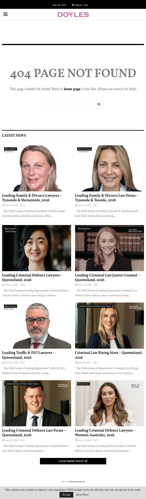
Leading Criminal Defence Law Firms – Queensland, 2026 (34, 433)
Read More (82, 494)
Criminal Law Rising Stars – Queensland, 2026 (109, 355)
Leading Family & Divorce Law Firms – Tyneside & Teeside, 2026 (106, 198)
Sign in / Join (80, 5)
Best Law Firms (84, 149)
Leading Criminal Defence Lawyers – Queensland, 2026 (32, 278)
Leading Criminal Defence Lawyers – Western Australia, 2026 (105, 433)
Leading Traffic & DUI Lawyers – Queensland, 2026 (28, 355)
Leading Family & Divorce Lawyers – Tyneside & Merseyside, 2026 (32, 198)
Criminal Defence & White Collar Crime (94, 306)
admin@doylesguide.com (77, 481)
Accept (66, 494)
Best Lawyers (10, 149)
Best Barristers (84, 228)
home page (72, 89)
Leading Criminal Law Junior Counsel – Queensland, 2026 (107, 278)
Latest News (14, 135)
